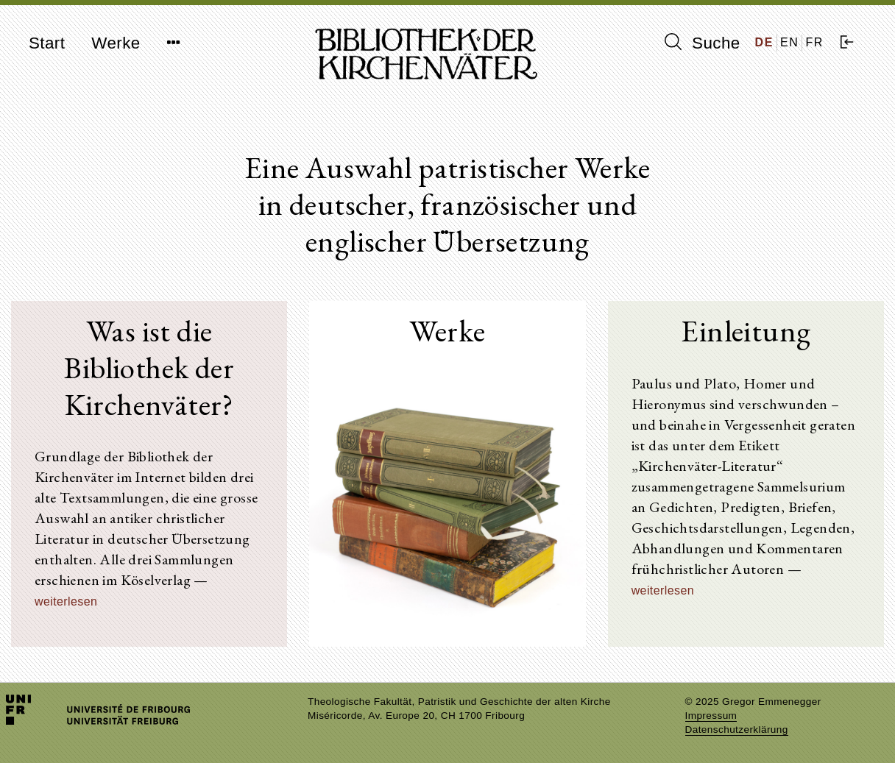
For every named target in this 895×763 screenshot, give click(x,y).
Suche (702, 42)
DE (764, 42)
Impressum (711, 715)
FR (814, 42)
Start (47, 43)
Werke (115, 43)
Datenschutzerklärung (736, 729)
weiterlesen (66, 601)
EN (789, 42)
